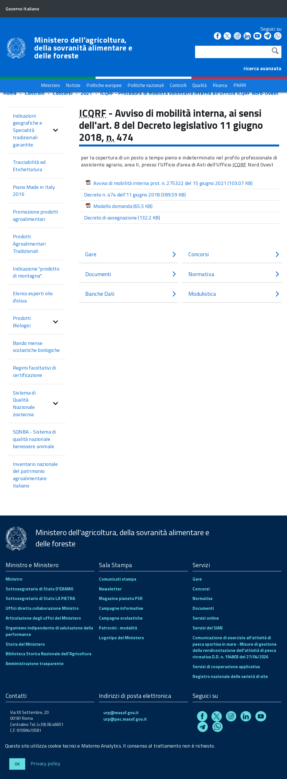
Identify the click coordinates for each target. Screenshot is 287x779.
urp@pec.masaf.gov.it (125, 719)
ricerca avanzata (262, 68)
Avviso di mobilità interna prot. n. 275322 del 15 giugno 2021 (169, 183)
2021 (86, 93)
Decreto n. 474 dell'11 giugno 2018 (135, 194)
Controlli (35, 93)
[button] (55, 130)
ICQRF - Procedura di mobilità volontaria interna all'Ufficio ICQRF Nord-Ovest (189, 93)
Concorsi (62, 93)
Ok (17, 764)
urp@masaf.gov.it (121, 712)
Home (10, 93)
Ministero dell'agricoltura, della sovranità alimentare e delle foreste (83, 47)
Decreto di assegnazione (122, 217)
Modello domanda (119, 206)
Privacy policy (46, 763)
